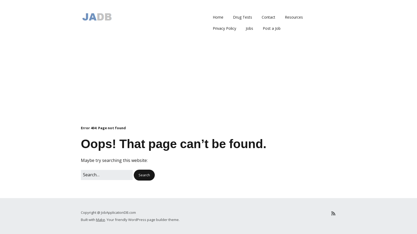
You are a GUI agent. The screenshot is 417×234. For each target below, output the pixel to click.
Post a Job (272, 28)
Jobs (249, 28)
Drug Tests (242, 17)
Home (218, 17)
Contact (268, 17)
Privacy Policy (224, 28)
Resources (294, 17)
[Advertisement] (208, 85)
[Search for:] (107, 175)
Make (100, 219)
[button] (144, 175)
